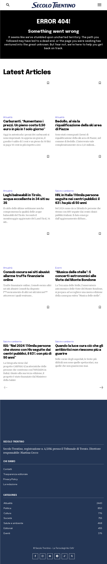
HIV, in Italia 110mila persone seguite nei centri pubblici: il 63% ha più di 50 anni (77, 199)
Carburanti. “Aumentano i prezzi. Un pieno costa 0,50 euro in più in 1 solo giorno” (24, 125)
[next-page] (101, 387)
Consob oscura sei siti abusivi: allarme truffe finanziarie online (26, 276)
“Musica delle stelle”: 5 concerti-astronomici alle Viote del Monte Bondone (75, 276)
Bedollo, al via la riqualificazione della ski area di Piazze (78, 125)
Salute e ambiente (64, 190)
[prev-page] (5, 387)
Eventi (58, 267)
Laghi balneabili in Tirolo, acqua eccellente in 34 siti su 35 (26, 199)
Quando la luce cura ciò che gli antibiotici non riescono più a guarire (79, 349)
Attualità (7, 117)
